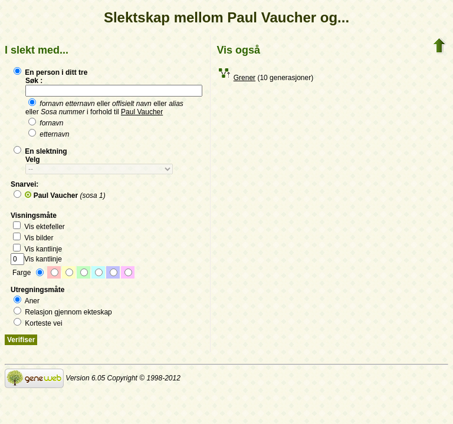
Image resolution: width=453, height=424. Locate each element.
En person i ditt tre (50, 72)
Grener (244, 78)
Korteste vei (38, 323)
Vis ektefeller (39, 227)
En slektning (40, 151)
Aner (27, 301)
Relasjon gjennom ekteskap (63, 312)
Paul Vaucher (142, 112)
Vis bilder (33, 238)
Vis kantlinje (37, 249)
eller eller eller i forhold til (104, 108)
